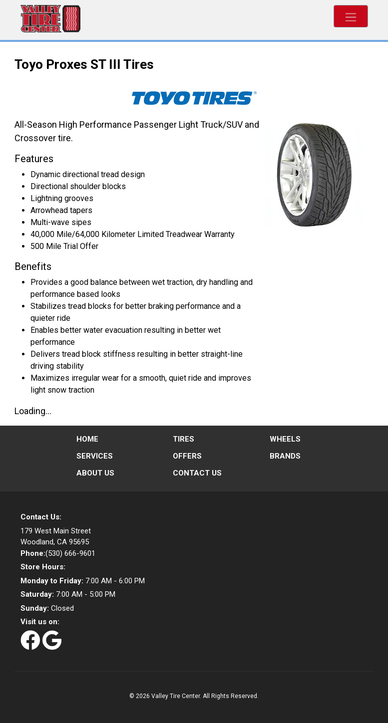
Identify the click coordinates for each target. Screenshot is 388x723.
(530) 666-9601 (57, 553)
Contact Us (197, 473)
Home (87, 439)
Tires (183, 439)
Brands (285, 456)
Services (94, 456)
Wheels (285, 439)
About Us (95, 473)
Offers (187, 456)
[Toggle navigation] (351, 16)
